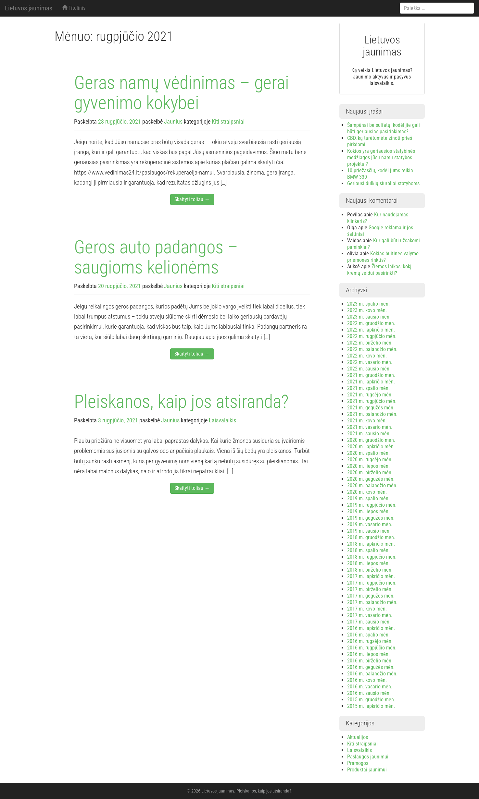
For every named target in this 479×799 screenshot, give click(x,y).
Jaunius (173, 121)
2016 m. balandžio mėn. (372, 674)
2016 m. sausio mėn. (369, 693)
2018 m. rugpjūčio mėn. (372, 557)
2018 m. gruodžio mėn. (371, 537)
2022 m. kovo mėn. (367, 356)
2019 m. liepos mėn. (368, 511)
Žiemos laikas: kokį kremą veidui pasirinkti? (379, 269)
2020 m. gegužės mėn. (371, 479)
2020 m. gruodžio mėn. (371, 440)
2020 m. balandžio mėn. (372, 485)
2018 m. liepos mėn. (368, 563)
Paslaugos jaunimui (367, 757)
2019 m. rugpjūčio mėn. (372, 505)
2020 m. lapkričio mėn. (371, 446)
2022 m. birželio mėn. (370, 343)
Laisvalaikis (222, 420)
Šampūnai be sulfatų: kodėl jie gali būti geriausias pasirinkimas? (383, 128)
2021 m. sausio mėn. (369, 433)
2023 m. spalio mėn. (368, 304)
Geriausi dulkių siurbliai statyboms (383, 183)
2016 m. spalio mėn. (368, 635)
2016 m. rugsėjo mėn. (370, 641)
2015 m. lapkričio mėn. (371, 706)
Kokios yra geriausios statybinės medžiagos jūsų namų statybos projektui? (381, 157)
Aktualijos (357, 737)
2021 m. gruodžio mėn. (371, 375)
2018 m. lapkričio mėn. (371, 544)
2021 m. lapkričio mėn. (371, 382)
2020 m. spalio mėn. (368, 453)
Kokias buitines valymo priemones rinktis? (383, 256)
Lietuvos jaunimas (28, 8)
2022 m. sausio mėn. (369, 369)
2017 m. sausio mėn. (369, 622)
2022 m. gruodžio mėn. (371, 323)
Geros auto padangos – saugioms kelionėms (156, 257)
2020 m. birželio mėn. (370, 472)
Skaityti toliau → (192, 199)
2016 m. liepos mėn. (368, 654)
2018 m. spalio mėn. (368, 550)
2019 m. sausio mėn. (369, 531)
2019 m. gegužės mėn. (371, 518)
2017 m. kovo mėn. (367, 609)
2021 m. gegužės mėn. (371, 408)
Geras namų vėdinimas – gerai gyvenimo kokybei (181, 93)
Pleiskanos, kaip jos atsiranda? (181, 401)
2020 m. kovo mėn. (367, 492)
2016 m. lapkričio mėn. (371, 628)
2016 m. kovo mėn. (367, 680)
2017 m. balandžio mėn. (372, 602)
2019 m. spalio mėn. (368, 498)
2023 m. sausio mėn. (369, 317)
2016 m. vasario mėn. (369, 687)
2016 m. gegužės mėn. (371, 667)
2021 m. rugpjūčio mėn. (372, 401)
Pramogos (357, 763)
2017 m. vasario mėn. (369, 615)
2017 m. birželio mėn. (370, 589)
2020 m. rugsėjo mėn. (370, 459)
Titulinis (73, 8)
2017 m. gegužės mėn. (371, 596)
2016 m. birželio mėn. (370, 661)
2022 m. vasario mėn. (369, 362)
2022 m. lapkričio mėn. (371, 330)
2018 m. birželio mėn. (370, 570)
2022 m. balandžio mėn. (372, 349)
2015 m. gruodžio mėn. (371, 699)
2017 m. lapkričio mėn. (371, 576)
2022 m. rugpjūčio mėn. (372, 336)
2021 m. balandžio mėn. (372, 414)
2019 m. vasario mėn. (369, 524)
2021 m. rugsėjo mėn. (370, 395)
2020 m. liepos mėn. (368, 466)
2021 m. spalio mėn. (368, 388)
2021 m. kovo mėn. (367, 421)
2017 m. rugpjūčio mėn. (372, 583)
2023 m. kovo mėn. (367, 310)
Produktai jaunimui (367, 770)
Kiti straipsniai (228, 121)
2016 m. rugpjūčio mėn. (372, 648)
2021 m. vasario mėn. (369, 427)
